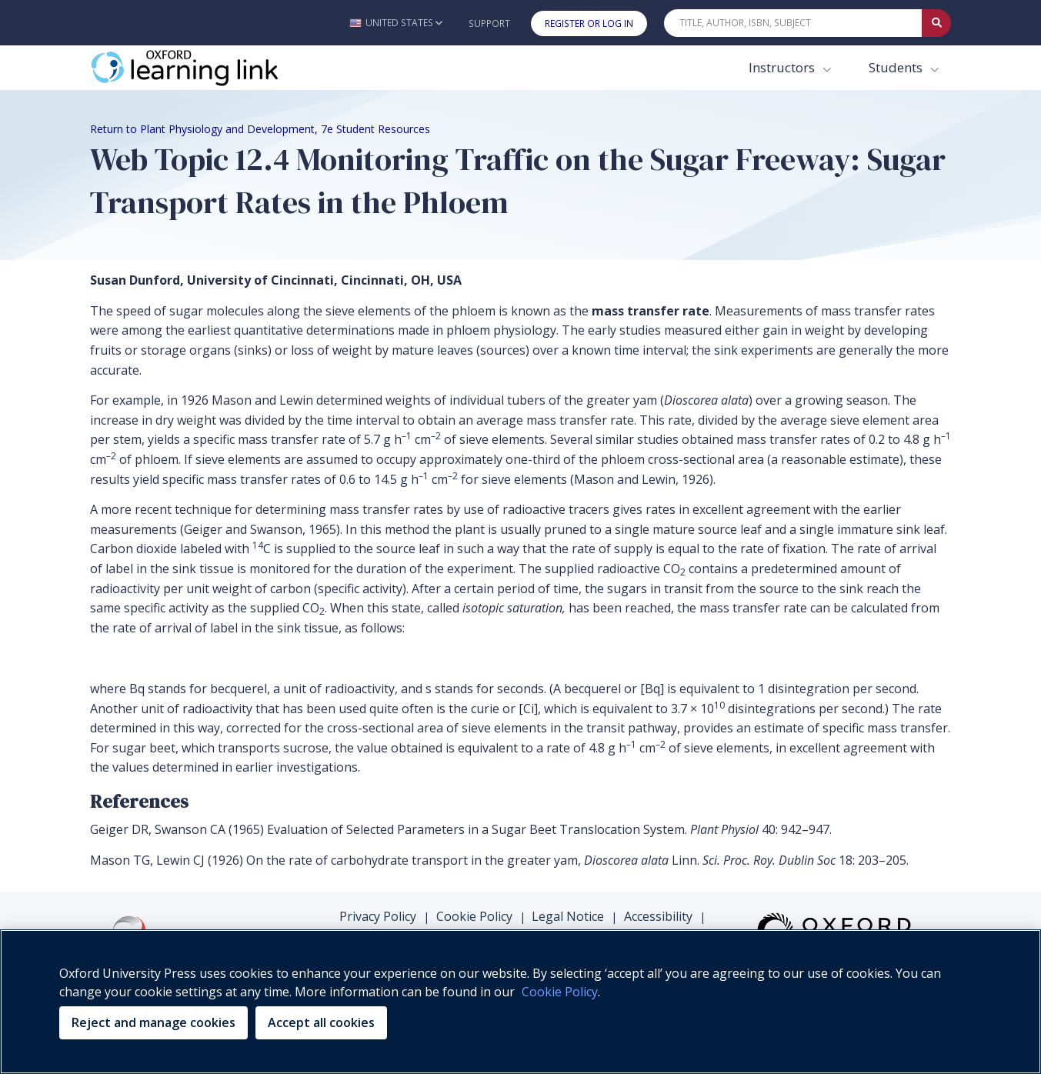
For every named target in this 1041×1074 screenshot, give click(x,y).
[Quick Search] (793, 23)
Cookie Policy (474, 916)
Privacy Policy (377, 916)
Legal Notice (568, 916)
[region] (520, 1001)
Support (489, 23)
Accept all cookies (321, 1022)
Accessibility (658, 916)
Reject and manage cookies (153, 1022)
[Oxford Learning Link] (205, 67)
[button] (396, 23)
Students (897, 67)
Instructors (783, 67)
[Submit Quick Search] (936, 23)
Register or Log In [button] (589, 23)
